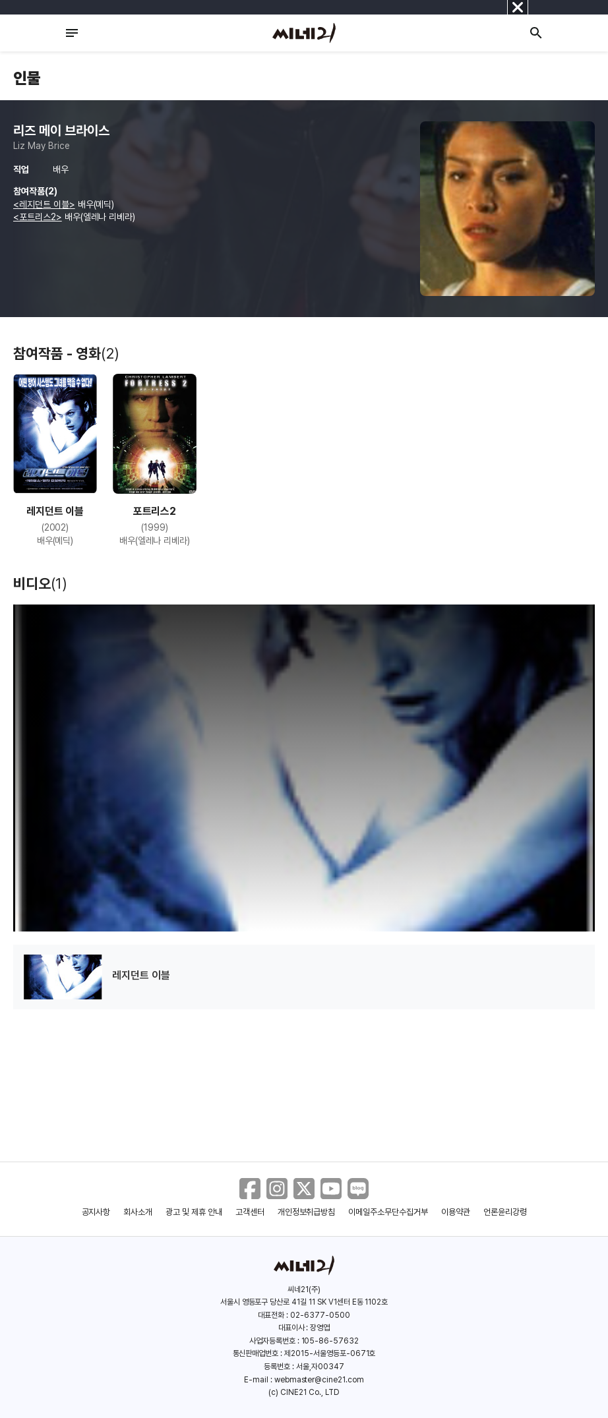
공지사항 (96, 1212)
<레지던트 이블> (44, 204)
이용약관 (455, 1212)
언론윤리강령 (505, 1212)
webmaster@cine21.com (319, 1379)
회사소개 (137, 1212)
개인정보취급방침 (307, 1212)
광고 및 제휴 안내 (194, 1212)
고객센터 (249, 1212)
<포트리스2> (37, 217)
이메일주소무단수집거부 (388, 1212)
